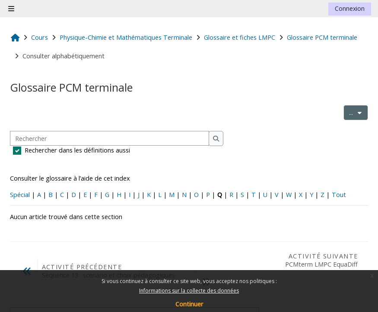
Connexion (350, 8)
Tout (339, 195)
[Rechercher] (109, 138)
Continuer (189, 304)
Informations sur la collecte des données (189, 290)
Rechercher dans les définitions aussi (77, 150)
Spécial (20, 195)
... (358, 112)
